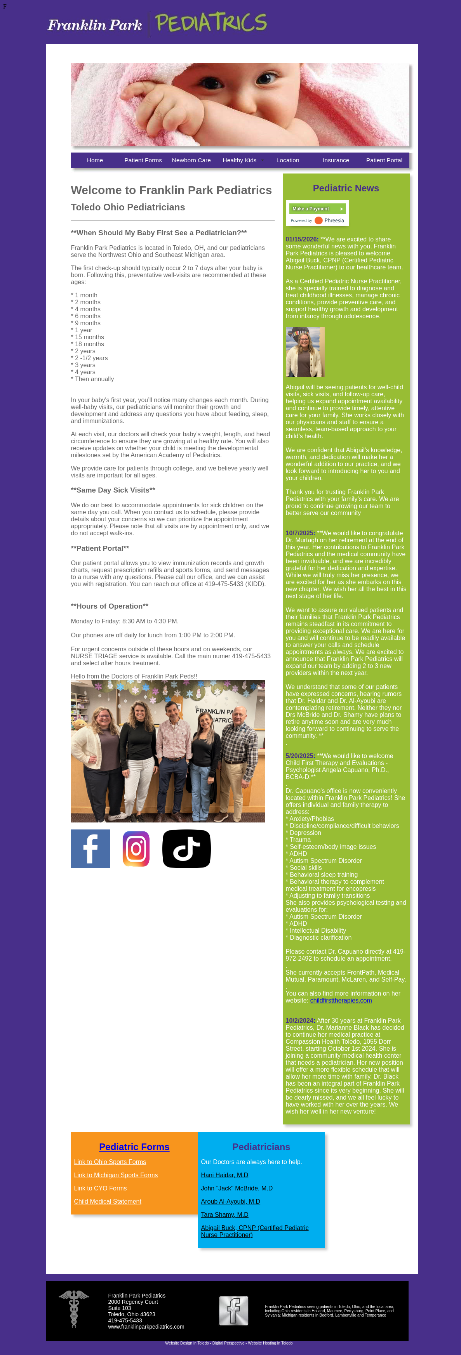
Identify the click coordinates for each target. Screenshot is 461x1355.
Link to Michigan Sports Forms (116, 1175)
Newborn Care (191, 160)
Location (288, 160)
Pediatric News (346, 188)
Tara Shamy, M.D (225, 1214)
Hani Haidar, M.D (225, 1175)
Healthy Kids (239, 160)
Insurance (336, 160)
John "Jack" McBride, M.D (237, 1188)
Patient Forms (143, 160)
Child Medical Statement (107, 1201)
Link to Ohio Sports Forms (110, 1162)
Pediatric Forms (134, 1147)
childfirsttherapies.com (341, 1000)
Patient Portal (384, 160)
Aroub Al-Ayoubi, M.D (231, 1201)
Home (95, 160)
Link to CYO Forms (100, 1188)
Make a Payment (311, 209)
